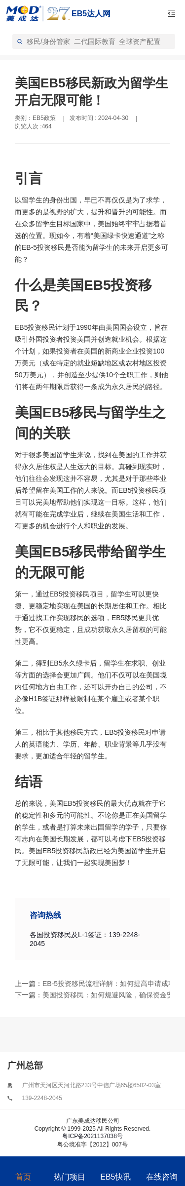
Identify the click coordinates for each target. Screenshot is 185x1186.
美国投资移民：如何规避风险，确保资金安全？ (79, 995)
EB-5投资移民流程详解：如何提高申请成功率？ (79, 984)
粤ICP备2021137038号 (92, 1136)
